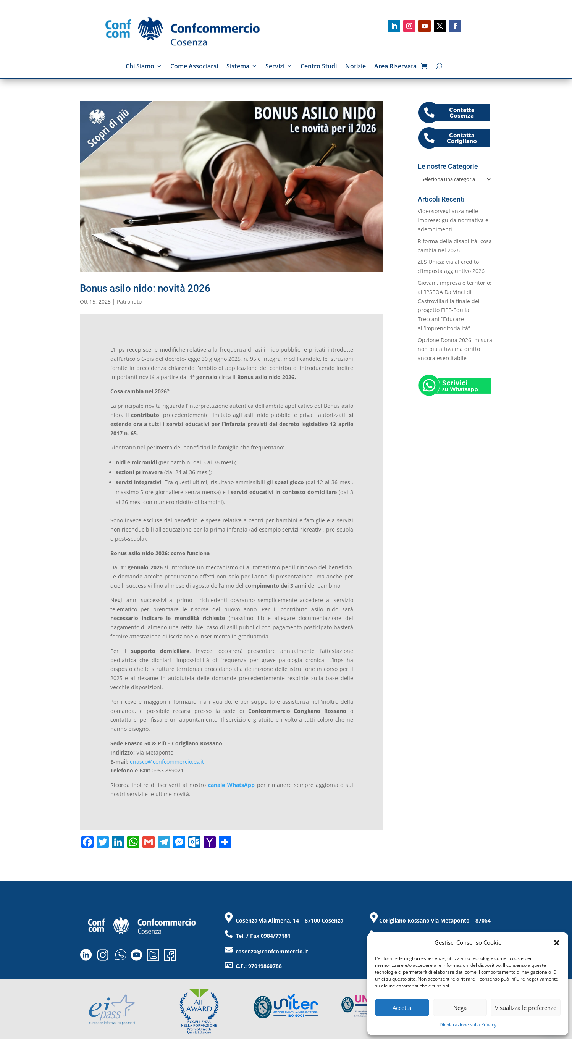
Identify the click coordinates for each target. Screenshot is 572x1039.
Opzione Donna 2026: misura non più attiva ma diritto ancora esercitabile (455, 349)
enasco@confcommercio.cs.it (167, 761)
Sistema (237, 66)
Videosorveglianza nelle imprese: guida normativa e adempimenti (453, 220)
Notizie (355, 66)
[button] (557, 943)
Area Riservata (395, 66)
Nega (460, 1008)
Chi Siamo (140, 66)
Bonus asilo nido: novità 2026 (145, 288)
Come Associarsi (194, 66)
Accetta (402, 1008)
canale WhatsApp (231, 785)
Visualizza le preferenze (525, 1008)
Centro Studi (319, 66)
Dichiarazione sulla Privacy (468, 1024)
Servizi (274, 66)
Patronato (129, 301)
